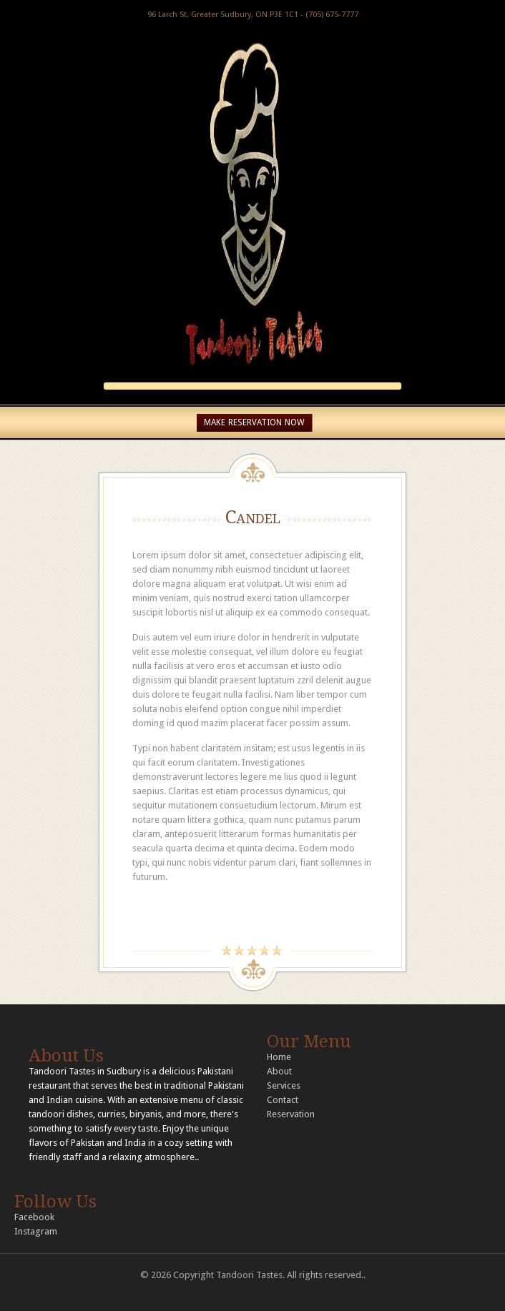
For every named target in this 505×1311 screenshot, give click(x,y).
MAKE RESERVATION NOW (254, 422)
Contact (282, 1099)
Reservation (291, 1114)
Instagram (35, 1231)
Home (279, 1057)
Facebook (34, 1217)
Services (283, 1085)
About (279, 1071)
